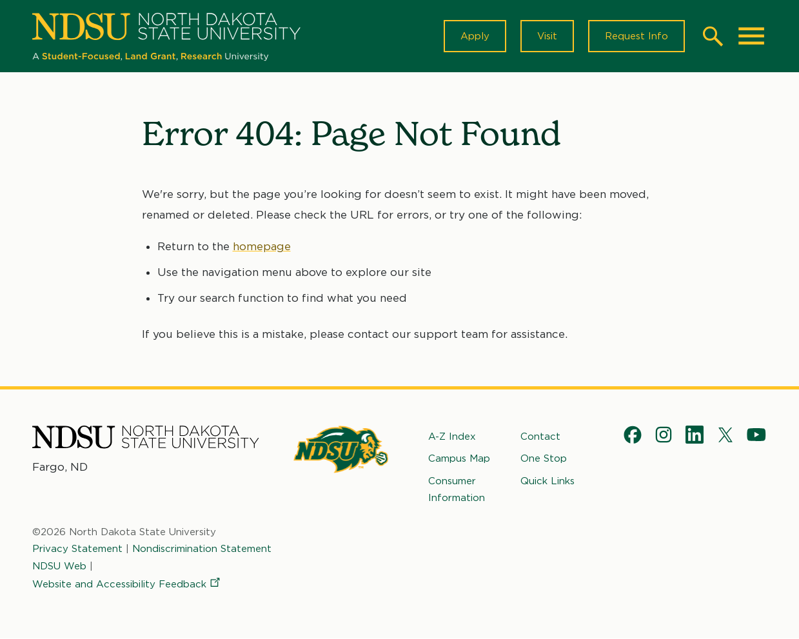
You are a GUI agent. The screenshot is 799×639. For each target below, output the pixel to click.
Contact (540, 436)
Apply (474, 36)
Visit (547, 36)
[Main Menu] (751, 36)
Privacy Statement (77, 549)
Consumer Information (456, 489)
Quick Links (547, 481)
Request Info (636, 36)
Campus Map (459, 458)
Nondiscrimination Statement (201, 549)
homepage (262, 246)
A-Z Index (452, 436)
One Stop (543, 458)
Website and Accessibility (127, 584)
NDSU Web (59, 566)
